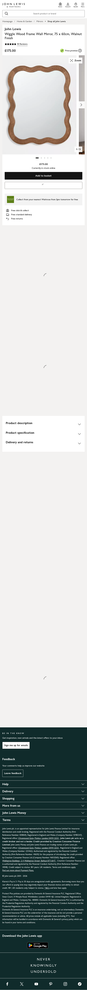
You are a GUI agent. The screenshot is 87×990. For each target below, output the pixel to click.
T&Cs (47, 888)
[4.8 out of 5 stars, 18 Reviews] (16, 44)
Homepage (7, 21)
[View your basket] (76, 4)
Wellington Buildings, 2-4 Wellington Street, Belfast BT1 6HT (29, 861)
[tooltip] (80, 50)
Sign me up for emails (16, 745)
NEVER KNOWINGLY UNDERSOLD (43, 965)
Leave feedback (12, 773)
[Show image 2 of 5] (81, 104)
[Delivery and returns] (43, 443)
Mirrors (39, 21)
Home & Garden (24, 21)
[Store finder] (60, 4)
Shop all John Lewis (57, 21)
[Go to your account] (68, 4)
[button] (83, 4)
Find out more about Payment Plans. (18, 870)
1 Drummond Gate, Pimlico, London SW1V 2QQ (38, 838)
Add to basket (43, 175)
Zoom (75, 60)
